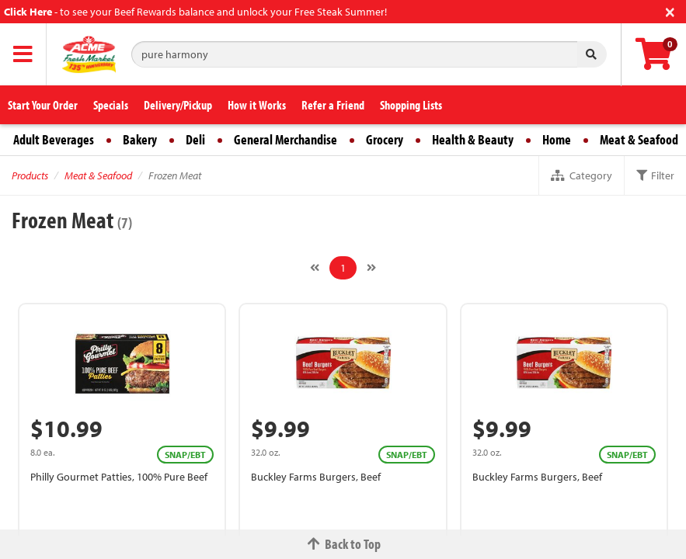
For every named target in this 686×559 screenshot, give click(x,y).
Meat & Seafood (639, 139)
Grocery (384, 139)
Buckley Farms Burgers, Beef (316, 477)
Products (30, 175)
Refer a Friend (332, 105)
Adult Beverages (53, 139)
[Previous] (314, 268)
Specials (110, 105)
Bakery (140, 139)
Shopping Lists (411, 105)
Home (556, 139)
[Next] (371, 268)
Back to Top (343, 544)
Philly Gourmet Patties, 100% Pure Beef (118, 477)
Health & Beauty (473, 139)
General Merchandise (285, 139)
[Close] (670, 10)
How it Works (257, 105)
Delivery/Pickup (178, 105)
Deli (195, 139)
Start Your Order (43, 105)
